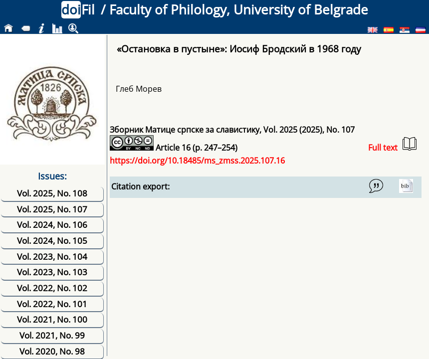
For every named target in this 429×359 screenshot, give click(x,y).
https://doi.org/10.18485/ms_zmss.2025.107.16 (197, 160)
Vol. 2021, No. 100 (52, 319)
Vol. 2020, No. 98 (52, 351)
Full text (392, 145)
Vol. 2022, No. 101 (52, 304)
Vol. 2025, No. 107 (52, 209)
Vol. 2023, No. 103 (52, 272)
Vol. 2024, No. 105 (52, 240)
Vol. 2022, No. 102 (52, 288)
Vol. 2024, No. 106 (52, 224)
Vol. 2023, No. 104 (52, 256)
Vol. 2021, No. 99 (52, 335)
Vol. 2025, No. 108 (52, 193)
